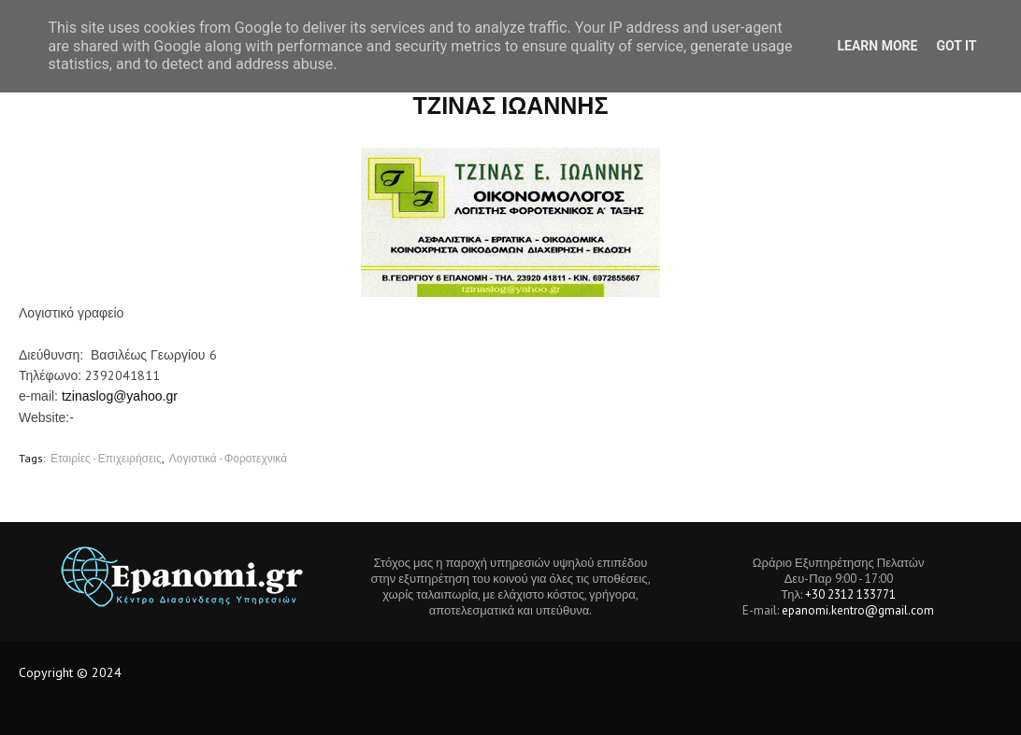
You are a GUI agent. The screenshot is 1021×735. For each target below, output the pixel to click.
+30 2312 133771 (850, 594)
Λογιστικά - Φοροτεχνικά (228, 458)
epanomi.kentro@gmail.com (858, 610)
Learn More (877, 45)
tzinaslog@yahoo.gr (120, 396)
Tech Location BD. (174, 672)
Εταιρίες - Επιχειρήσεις (106, 458)
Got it (956, 45)
